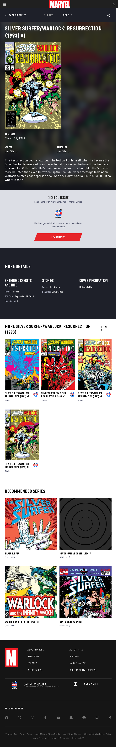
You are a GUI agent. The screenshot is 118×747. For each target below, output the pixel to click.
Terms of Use (11, 734)
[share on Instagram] (32, 718)
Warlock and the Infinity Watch (22, 622)
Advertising (77, 649)
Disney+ (74, 656)
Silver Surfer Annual (70, 622)
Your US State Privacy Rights (47, 734)
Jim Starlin (12, 151)
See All (104, 328)
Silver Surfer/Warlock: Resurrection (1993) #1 (17, 465)
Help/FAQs (33, 656)
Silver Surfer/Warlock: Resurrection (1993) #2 (90, 395)
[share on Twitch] (97, 718)
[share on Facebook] (6, 718)
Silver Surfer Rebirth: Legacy (75, 553)
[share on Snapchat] (71, 718)
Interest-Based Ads (60, 738)
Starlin (8, 400)
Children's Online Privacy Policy (97, 734)
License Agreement (40, 738)
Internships (34, 670)
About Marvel (35, 649)
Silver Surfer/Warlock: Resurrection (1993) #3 (53, 395)
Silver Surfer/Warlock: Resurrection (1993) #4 (17, 395)
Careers (32, 663)
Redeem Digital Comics (83, 670)
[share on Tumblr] (45, 718)
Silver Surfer (12, 553)
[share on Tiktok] (110, 718)
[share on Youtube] (58, 718)
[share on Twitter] (19, 718)
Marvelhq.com (78, 663)
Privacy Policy (26, 734)
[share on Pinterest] (84, 718)
